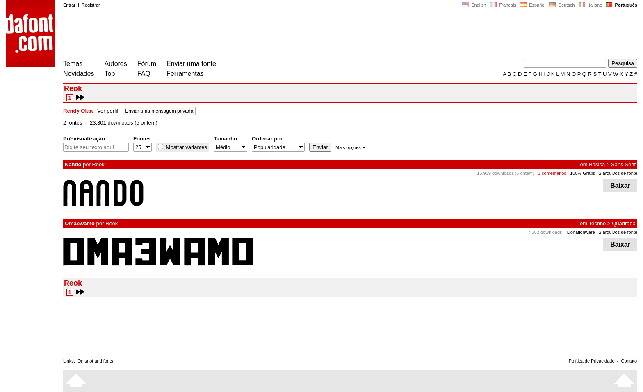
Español (533, 4)
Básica (597, 164)
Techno (597, 223)
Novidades (78, 73)
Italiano (590, 4)
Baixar (620, 185)
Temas (72, 63)
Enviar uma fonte (191, 63)
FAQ (143, 73)
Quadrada (624, 223)
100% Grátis (582, 173)
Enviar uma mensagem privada (159, 111)
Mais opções (350, 147)
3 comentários (552, 173)
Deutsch (562, 4)
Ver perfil (107, 111)
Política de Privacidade (592, 360)
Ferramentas (185, 73)
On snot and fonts (95, 360)
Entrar (69, 4)
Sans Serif (623, 164)
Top (110, 73)
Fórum (146, 63)
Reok (98, 164)
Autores (116, 63)
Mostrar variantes (185, 147)
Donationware (581, 232)
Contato (629, 360)
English (474, 4)
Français (502, 4)
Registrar (91, 4)
